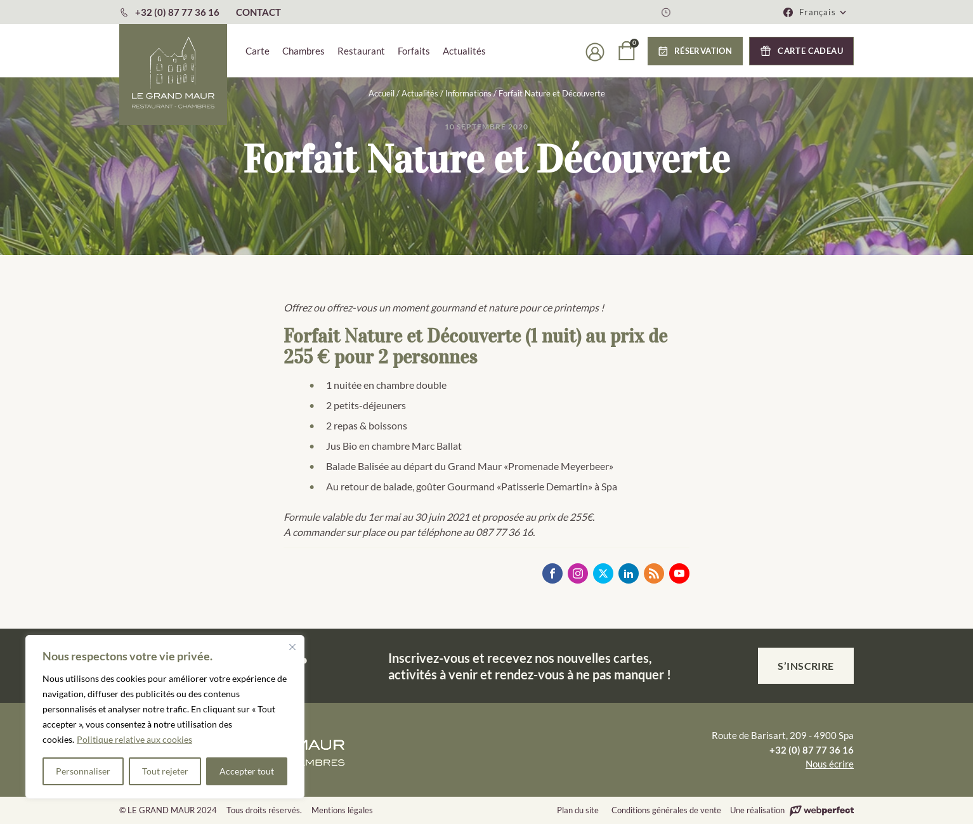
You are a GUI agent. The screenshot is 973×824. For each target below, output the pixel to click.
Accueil (382, 93)
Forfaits (414, 50)
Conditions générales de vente (666, 810)
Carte (257, 50)
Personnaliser (83, 771)
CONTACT (258, 12)
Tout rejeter (165, 771)
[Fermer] (292, 647)
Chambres (303, 50)
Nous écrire (830, 763)
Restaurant (361, 50)
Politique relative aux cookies (134, 739)
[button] (823, 12)
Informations (468, 93)
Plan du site (578, 810)
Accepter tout (246, 771)
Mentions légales (342, 810)
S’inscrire (806, 666)
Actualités (464, 50)
